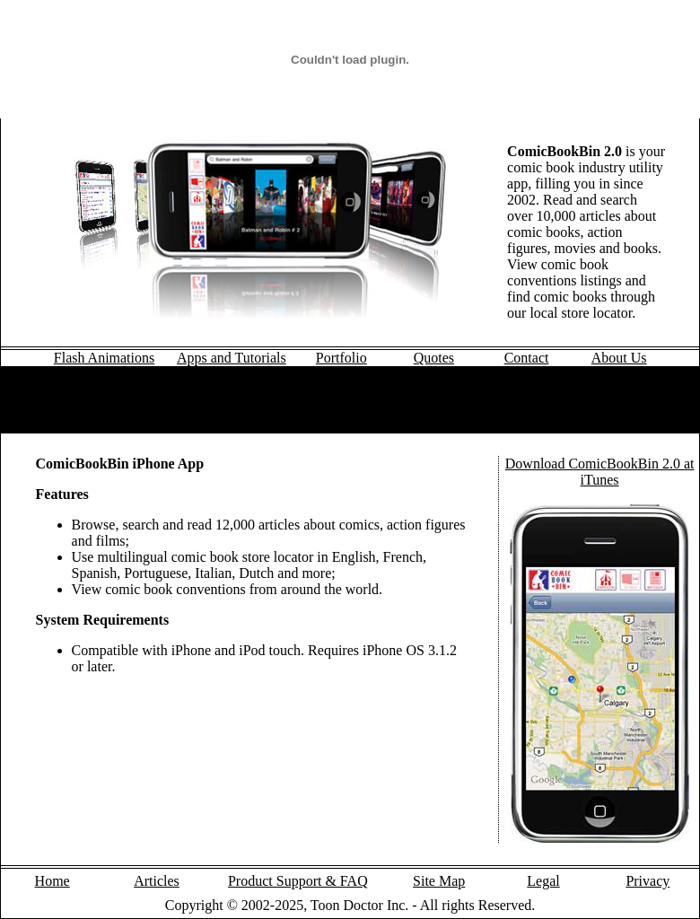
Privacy (647, 880)
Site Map (439, 880)
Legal (543, 880)
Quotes (434, 357)
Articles (156, 880)
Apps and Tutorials (231, 357)
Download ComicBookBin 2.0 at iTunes (600, 471)
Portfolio (341, 357)
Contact (526, 357)
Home (52, 880)
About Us (619, 357)
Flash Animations (104, 357)
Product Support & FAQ (298, 880)
